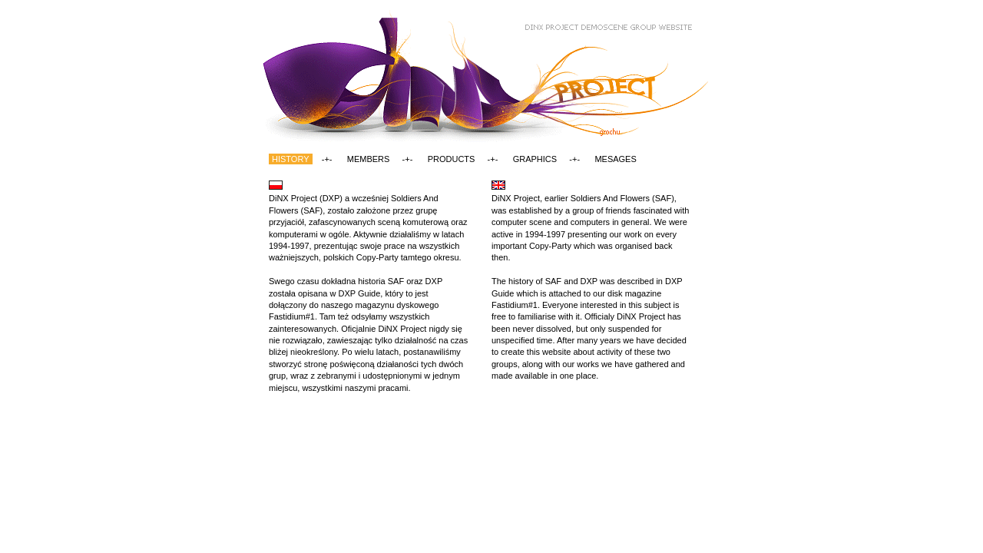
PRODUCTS (451, 159)
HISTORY (290, 159)
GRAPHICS (535, 159)
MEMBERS (368, 159)
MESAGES (615, 159)
